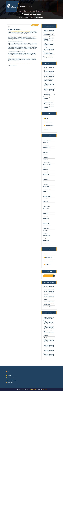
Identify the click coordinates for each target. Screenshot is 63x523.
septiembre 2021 (47, 168)
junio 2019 (46, 185)
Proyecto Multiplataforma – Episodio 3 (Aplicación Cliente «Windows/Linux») (49, 60)
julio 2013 (46, 239)
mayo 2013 (46, 241)
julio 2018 (46, 197)
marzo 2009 (46, 268)
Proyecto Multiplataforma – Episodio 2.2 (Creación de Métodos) (49, 66)
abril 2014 (46, 229)
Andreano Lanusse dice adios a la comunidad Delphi (20, 59)
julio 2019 (46, 183)
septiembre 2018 (47, 192)
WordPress (44, 389)
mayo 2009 (46, 266)
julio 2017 (46, 205)
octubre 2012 (46, 251)
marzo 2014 (46, 231)
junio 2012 (46, 258)
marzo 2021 (46, 173)
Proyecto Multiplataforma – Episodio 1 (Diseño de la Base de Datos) (49, 79)
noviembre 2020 (47, 175)
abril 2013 (46, 244)
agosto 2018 (46, 195)
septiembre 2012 (47, 253)
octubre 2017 (46, 202)
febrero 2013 (46, 249)
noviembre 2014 (47, 222)
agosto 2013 (46, 236)
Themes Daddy (32, 389)
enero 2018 (46, 200)
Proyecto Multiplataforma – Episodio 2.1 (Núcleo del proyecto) (49, 72)
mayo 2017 (46, 209)
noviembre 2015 (47, 217)
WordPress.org (48, 157)
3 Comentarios (18, 55)
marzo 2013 (46, 246)
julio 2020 (46, 180)
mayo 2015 (46, 219)
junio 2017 (46, 207)
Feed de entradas (48, 150)
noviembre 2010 (47, 263)
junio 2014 (46, 227)
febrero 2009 (46, 271)
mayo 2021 (46, 170)
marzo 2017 (46, 214)
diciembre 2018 (47, 190)
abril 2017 (46, 212)
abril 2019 (46, 187)
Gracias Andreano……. (14, 57)
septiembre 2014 (47, 224)
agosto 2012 (46, 256)
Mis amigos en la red (23, 6)
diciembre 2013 (47, 234)
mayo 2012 (46, 261)
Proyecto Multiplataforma (49, 84)
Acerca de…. (30, 6)
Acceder (46, 146)
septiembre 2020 (47, 178)
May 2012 (34, 53)
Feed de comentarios (49, 153)
